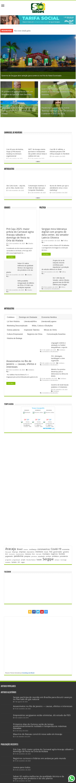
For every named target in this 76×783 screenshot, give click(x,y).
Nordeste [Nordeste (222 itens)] (62, 554)
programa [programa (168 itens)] (8, 560)
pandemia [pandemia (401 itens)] (18, 556)
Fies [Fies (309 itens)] (50, 552)
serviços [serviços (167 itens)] (57, 560)
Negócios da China (34, 334)
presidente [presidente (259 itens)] (64, 556)
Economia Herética (49, 317)
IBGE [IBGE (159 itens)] (6, 554)
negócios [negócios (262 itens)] (54, 554)
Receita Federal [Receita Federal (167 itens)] (30, 560)
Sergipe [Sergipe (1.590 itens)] (48, 559)
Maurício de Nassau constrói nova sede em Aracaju (37, 734)
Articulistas (9, 169)
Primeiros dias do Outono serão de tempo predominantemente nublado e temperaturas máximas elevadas (40, 726)
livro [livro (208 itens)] (33, 554)
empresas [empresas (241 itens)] (22, 552)
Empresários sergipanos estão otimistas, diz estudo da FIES (42, 715)
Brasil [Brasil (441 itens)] (19, 549)
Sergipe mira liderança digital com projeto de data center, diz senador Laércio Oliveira (55, 233)
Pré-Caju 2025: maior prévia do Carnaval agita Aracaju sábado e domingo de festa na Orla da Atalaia (20, 235)
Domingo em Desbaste (28, 317)
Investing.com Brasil (28, 673)
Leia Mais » (11, 257)
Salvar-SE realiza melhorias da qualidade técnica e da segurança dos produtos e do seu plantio (19, 267)
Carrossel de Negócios (13, 132)
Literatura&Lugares (48, 321)
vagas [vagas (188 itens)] (23, 562)
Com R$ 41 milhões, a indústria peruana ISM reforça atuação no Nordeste (59, 151)
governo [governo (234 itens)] (66, 552)
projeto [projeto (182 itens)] (23, 560)
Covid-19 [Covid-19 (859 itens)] (56, 549)
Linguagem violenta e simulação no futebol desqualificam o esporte (59, 345)
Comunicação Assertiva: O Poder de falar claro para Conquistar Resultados (37, 188)
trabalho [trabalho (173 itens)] (7, 562)
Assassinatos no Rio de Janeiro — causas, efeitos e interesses (21, 364)
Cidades (7, 207)
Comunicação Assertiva (56, 334)
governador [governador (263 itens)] (57, 552)
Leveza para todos (21, 767)
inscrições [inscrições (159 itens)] (12, 554)
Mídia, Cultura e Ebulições (42, 326)
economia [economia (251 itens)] (65, 549)
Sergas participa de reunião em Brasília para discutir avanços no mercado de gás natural (42, 698)
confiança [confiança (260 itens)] (32, 549)
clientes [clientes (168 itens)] (25, 549)
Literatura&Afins (30, 321)
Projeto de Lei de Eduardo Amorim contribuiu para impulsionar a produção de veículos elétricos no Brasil (55, 265)
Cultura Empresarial (15, 334)
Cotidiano (11, 317)
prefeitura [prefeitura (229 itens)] (55, 556)
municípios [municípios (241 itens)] (46, 554)
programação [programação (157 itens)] (16, 560)
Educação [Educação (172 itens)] (8, 552)
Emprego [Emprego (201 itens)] (15, 552)
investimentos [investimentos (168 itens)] (20, 554)
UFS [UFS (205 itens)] (19, 562)
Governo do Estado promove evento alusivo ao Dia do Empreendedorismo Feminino (56, 92)
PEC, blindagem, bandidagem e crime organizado (58, 358)
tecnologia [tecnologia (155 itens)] (63, 560)
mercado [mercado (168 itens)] (38, 554)
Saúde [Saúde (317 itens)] (39, 560)
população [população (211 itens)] (41, 556)
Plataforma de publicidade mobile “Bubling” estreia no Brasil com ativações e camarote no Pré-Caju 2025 (58, 111)
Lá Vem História (13, 321)
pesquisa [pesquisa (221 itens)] (27, 556)
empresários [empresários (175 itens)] (30, 552)
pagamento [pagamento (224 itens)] (9, 556)
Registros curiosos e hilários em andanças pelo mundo (39, 758)
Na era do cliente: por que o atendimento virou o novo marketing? (59, 188)
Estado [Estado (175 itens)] (46, 552)
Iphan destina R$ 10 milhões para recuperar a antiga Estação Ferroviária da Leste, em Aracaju (19, 111)
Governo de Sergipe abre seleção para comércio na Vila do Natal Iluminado (31, 76)
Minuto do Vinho (50, 330)
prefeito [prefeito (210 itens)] (48, 556)
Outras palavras (13, 330)
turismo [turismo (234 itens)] (14, 562)
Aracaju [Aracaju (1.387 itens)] (10, 549)
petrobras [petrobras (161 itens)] (34, 556)
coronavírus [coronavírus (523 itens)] (43, 549)
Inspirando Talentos (31, 330)
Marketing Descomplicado (17, 326)
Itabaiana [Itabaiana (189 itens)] (28, 554)
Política (42, 207)
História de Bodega (14, 338)
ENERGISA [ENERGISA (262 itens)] (39, 552)
